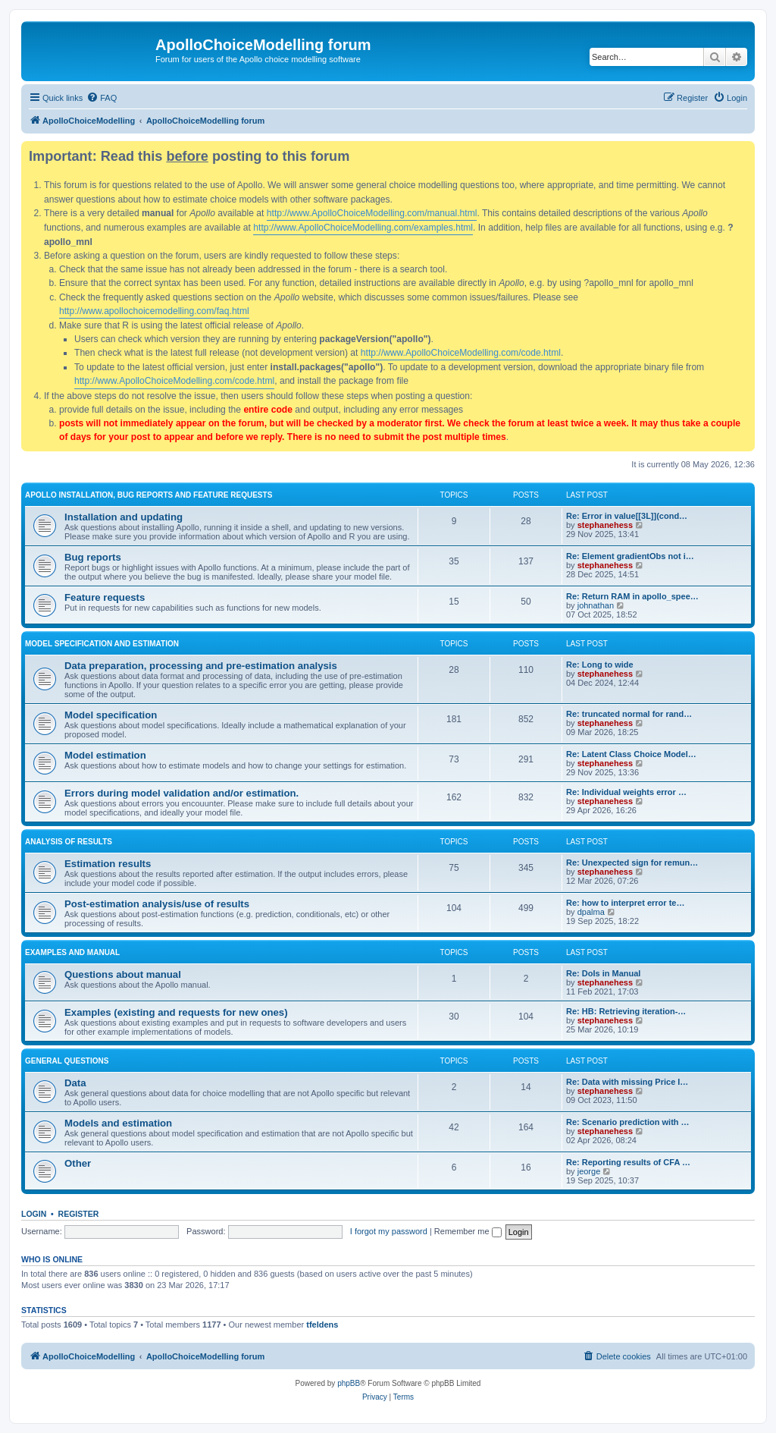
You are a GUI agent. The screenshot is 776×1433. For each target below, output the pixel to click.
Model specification (110, 715)
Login (33, 1213)
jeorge (589, 1171)
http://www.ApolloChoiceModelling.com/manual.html (372, 213)
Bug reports (92, 557)
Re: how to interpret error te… (625, 902)
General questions (66, 1061)
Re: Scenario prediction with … (628, 1122)
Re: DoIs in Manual (603, 973)
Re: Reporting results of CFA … (628, 1162)
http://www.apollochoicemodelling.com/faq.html (154, 311)
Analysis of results (68, 841)
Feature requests (104, 597)
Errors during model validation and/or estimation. (181, 793)
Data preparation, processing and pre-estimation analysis (200, 665)
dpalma (591, 911)
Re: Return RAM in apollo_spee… (632, 596)
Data (75, 1083)
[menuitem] (101, 98)
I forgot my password (388, 1231)
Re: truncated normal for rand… (629, 713)
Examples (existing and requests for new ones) (176, 1012)
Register (78, 1213)
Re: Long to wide (600, 664)
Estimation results (107, 863)
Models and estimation (118, 1123)
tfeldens (322, 1324)
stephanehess (605, 525)
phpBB (348, 1383)
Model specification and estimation (102, 644)
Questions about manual (122, 974)
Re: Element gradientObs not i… (630, 556)
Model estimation (105, 755)
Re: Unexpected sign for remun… (632, 862)
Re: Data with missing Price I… (627, 1081)
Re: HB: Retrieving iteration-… (626, 1011)
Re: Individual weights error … (626, 792)
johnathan (595, 605)
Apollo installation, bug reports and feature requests (148, 495)
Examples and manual (72, 952)
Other (77, 1163)
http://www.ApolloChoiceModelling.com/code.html (461, 352)
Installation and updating (123, 517)
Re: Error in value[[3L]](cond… (626, 515)
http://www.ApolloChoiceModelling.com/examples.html (363, 227)
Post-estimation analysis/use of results (156, 904)
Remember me (468, 1231)
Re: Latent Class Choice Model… (631, 754)
